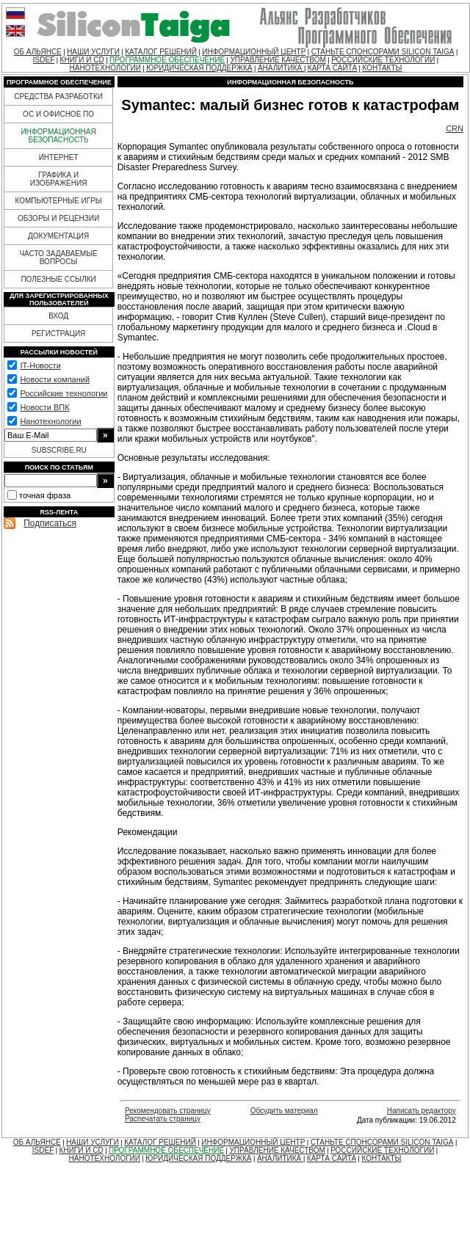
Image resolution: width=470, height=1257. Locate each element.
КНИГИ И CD (82, 60)
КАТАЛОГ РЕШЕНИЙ (161, 52)
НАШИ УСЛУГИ (93, 52)
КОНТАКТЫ (382, 68)
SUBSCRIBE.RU (59, 450)
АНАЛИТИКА (281, 68)
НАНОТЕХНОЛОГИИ (105, 68)
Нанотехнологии (50, 421)
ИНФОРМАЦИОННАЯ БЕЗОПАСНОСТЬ (58, 136)
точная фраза (44, 495)
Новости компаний (55, 379)
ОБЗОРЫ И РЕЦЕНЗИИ (58, 218)
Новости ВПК (44, 407)
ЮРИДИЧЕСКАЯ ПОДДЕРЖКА (199, 68)
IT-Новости (40, 365)
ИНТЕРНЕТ (59, 157)
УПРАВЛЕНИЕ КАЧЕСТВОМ (277, 60)
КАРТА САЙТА (332, 68)
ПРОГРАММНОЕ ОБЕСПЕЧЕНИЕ (167, 60)
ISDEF (43, 60)
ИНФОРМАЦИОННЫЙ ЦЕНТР (254, 52)
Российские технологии (63, 393)
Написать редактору (421, 1111)
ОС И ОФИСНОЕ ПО (58, 114)
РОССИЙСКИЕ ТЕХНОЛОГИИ (383, 60)
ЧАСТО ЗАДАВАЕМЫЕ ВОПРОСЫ (58, 257)
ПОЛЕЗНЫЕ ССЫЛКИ (58, 279)
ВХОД (58, 316)
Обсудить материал (284, 1111)
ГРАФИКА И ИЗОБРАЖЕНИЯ (58, 179)
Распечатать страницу (162, 1119)
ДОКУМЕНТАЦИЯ (58, 236)
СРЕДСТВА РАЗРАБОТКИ (58, 96)
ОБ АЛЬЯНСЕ (38, 52)
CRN (454, 128)
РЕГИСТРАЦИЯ (58, 333)
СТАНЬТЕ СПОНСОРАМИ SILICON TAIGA (383, 52)
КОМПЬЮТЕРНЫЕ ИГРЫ (58, 201)
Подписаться (50, 523)
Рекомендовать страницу (168, 1111)
